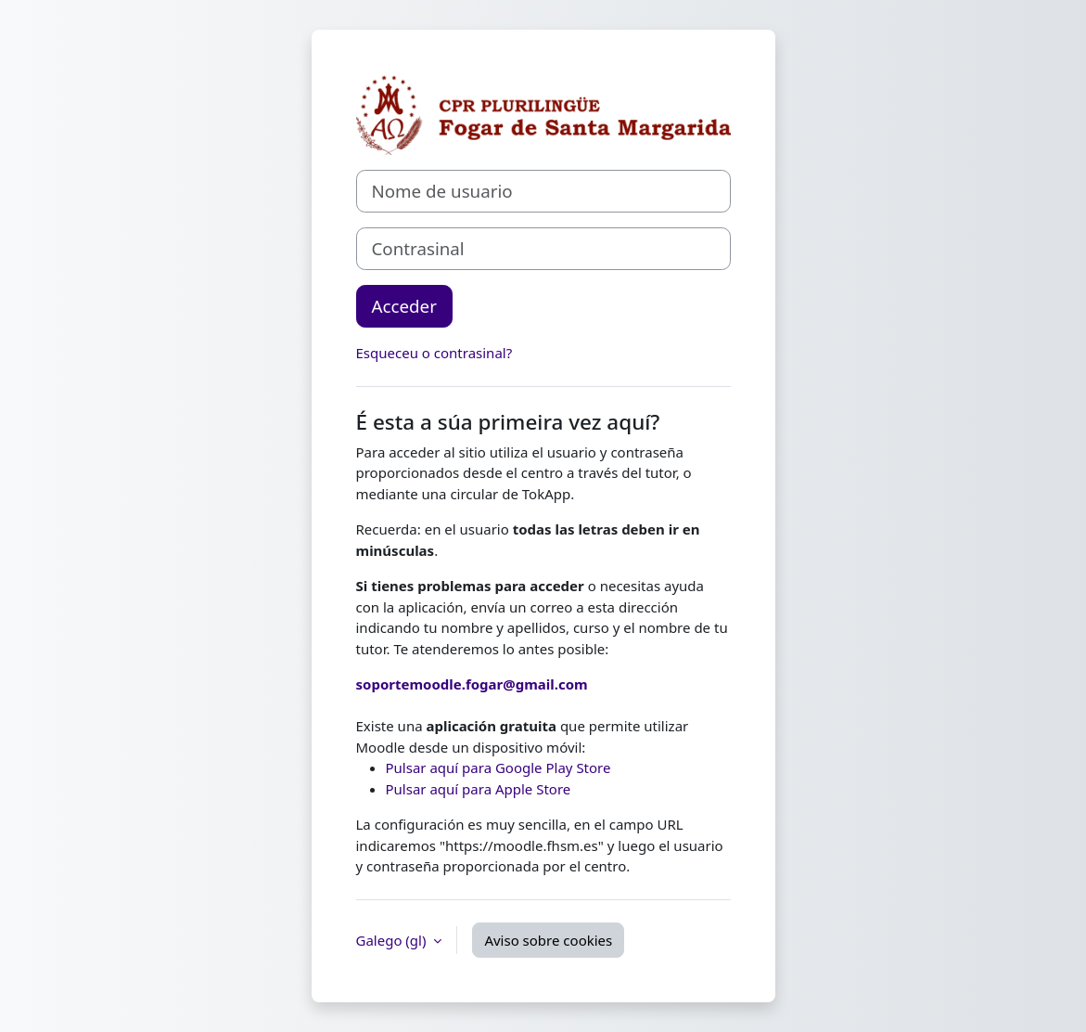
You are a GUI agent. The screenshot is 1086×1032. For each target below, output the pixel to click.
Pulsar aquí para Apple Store (478, 789)
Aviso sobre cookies (548, 940)
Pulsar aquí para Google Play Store (498, 767)
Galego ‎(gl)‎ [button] (393, 940)
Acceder (404, 305)
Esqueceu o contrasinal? (434, 352)
